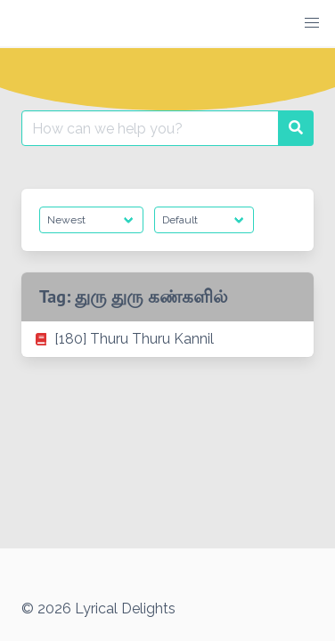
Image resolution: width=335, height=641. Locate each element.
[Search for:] (150, 128)
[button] (312, 23)
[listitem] (167, 339)
